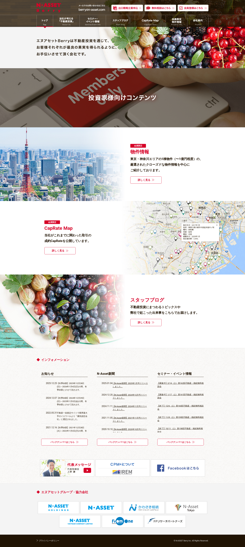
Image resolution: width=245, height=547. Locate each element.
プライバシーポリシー (49, 540)
